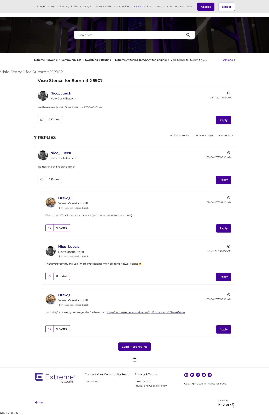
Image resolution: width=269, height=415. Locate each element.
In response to (75, 208)
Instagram (210, 375)
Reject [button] (226, 6)
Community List (71, 59)
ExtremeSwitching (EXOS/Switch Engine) (141, 59)
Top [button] (40, 402)
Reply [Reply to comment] (224, 179)
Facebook (186, 375)
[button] (205, 7)
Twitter (192, 375)
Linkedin (198, 375)
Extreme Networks (45, 59)
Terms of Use (142, 381)
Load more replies (134, 346)
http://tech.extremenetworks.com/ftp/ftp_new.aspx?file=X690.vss (146, 312)
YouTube (204, 375)
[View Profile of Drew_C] (65, 198)
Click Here (137, 6)
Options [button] (228, 59)
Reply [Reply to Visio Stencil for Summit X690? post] (224, 120)
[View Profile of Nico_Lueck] (60, 93)
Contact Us (91, 381)
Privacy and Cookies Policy (150, 385)
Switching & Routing (98, 59)
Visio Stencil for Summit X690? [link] (189, 59)
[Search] (134, 35)
